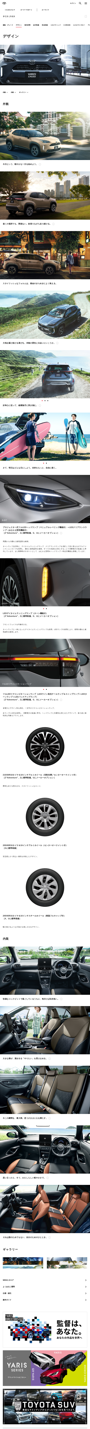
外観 (5, 92)
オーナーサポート (26, 10)
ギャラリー (24, 92)
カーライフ (45, 10)
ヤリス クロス (9, 16)
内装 (13, 92)
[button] (42, 400)
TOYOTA (4, 3)
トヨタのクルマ (10, 10)
